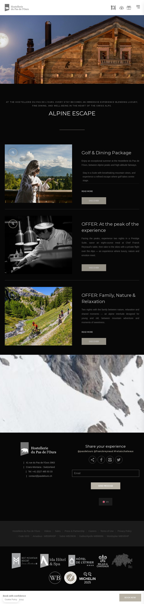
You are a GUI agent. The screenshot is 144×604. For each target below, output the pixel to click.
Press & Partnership (74, 531)
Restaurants (113, 8)
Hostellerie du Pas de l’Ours (26, 531)
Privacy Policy (124, 531)
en (107, 502)
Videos (47, 531)
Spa (121, 8)
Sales (58, 531)
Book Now (130, 597)
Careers (92, 531)
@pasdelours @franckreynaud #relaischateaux (105, 447)
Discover (94, 206)
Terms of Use (106, 531)
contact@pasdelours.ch (40, 476)
